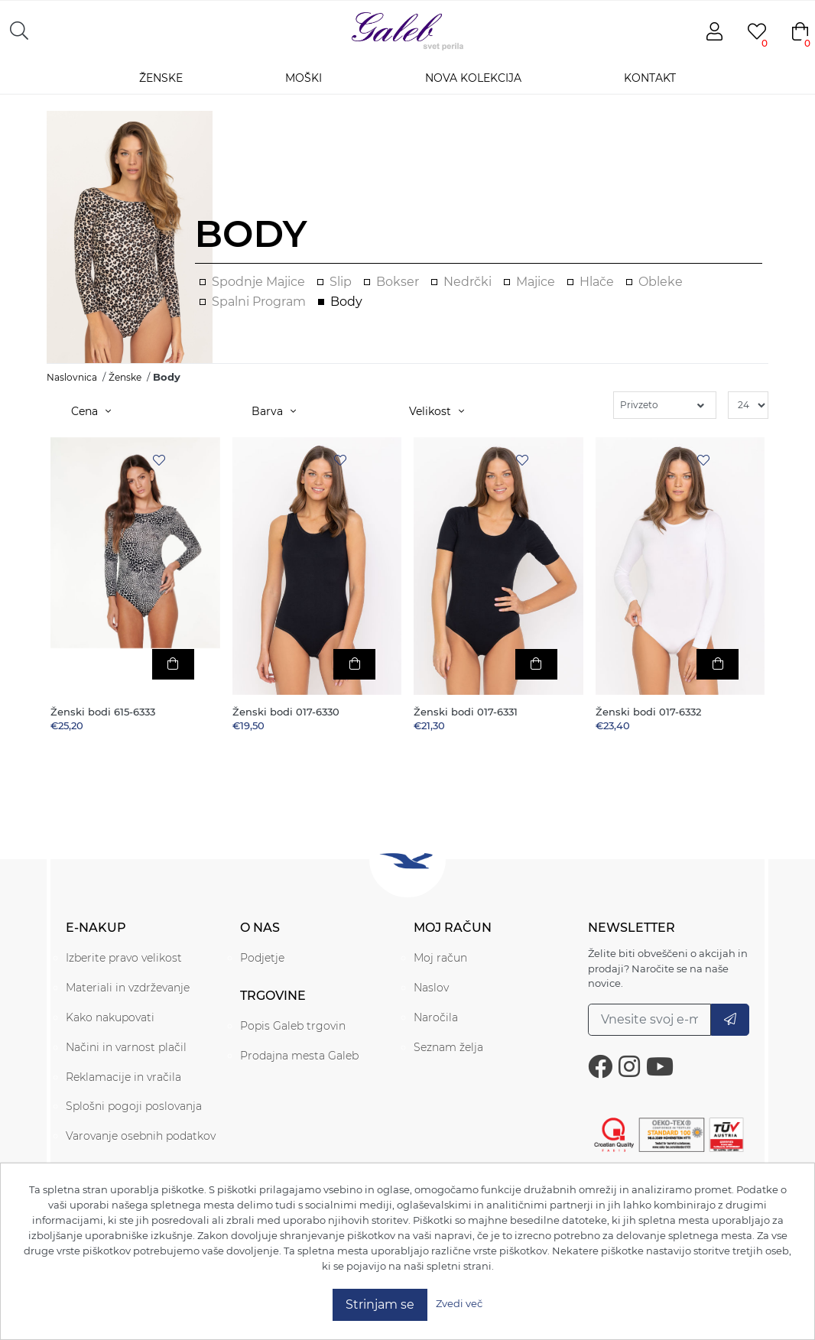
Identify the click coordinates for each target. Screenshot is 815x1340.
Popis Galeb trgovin (293, 1026)
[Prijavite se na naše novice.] (650, 1020)
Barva (274, 411)
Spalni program (259, 301)
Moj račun (440, 958)
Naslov (431, 987)
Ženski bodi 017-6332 (648, 712)
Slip (341, 281)
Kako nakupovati (110, 1017)
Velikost (436, 411)
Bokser (397, 281)
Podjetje (262, 958)
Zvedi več (459, 1303)
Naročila (436, 1017)
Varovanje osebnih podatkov (141, 1136)
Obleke (660, 281)
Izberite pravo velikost (124, 958)
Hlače (597, 281)
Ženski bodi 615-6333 (102, 712)
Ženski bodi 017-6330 (285, 712)
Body (346, 301)
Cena (91, 411)
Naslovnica (72, 377)
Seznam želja (448, 1047)
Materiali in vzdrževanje (128, 987)
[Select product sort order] (664, 405)
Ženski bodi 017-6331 (466, 712)
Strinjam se (380, 1304)
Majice (535, 281)
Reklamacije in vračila (123, 1077)
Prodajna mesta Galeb (299, 1056)
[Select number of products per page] (748, 405)
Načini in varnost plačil (126, 1047)
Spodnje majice (258, 281)
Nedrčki (467, 281)
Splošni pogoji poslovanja (134, 1106)
